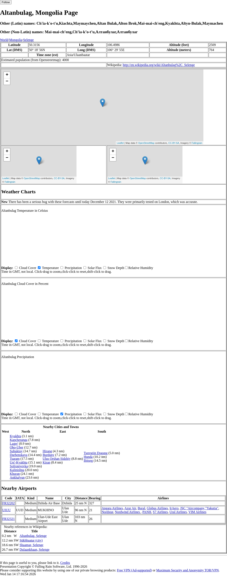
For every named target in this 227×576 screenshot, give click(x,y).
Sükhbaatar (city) (31, 540)
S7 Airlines (160, 512)
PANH (146, 512)
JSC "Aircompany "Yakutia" (199, 508)
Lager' (14, 443)
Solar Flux (95, 268)
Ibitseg (88, 460)
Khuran (15, 473)
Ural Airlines (178, 512)
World (4, 40)
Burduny (48, 455)
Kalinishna (17, 470)
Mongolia (15, 40)
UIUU (6, 510)
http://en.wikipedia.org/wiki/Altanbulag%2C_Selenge (159, 65)
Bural (141, 508)
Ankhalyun (17, 477)
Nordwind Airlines (128, 512)
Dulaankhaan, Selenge (34, 549)
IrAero (174, 508)
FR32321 (8, 519)
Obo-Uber (16, 447)
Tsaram (15, 458)
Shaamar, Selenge (31, 545)
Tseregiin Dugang (96, 453)
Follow (6, 2)
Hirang (47, 451)
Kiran (46, 462)
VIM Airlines (197, 512)
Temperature (50, 268)
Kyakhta (15, 436)
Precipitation (73, 268)
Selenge (28, 40)
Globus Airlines (157, 508)
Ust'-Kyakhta (19, 462)
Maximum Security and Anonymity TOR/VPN (187, 570)
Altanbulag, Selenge (33, 536)
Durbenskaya (18, 455)
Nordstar (107, 512)
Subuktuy (16, 451)
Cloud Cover (27, 268)
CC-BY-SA (173, 143)
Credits (65, 563)
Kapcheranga (18, 440)
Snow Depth (115, 268)
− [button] (7, 81)
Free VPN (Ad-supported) (134, 570)
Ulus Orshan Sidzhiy (56, 458)
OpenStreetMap (146, 143)
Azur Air (130, 508)
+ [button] (7, 75)
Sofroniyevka (19, 466)
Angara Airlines (112, 508)
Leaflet (120, 143)
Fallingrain (197, 143)
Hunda (88, 457)
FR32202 (8, 503)
